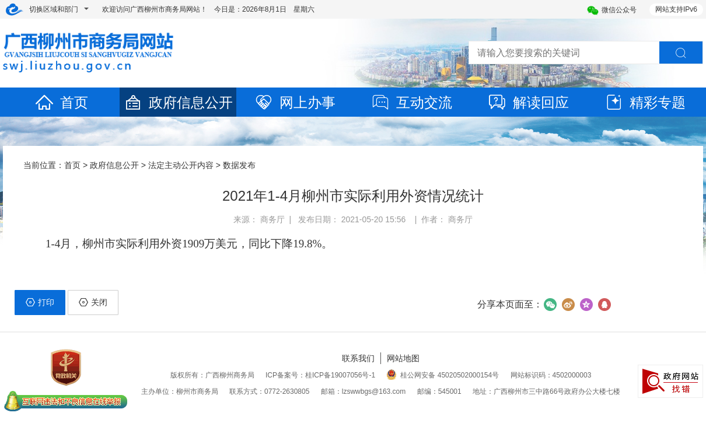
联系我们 (358, 358)
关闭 (93, 302)
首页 (61, 102)
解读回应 (528, 102)
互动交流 (411, 102)
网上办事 (294, 102)
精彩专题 (645, 102)
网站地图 (403, 358)
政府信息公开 (178, 102)
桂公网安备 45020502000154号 (442, 375)
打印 (40, 302)
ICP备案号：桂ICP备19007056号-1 (320, 375)
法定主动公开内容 (181, 165)
